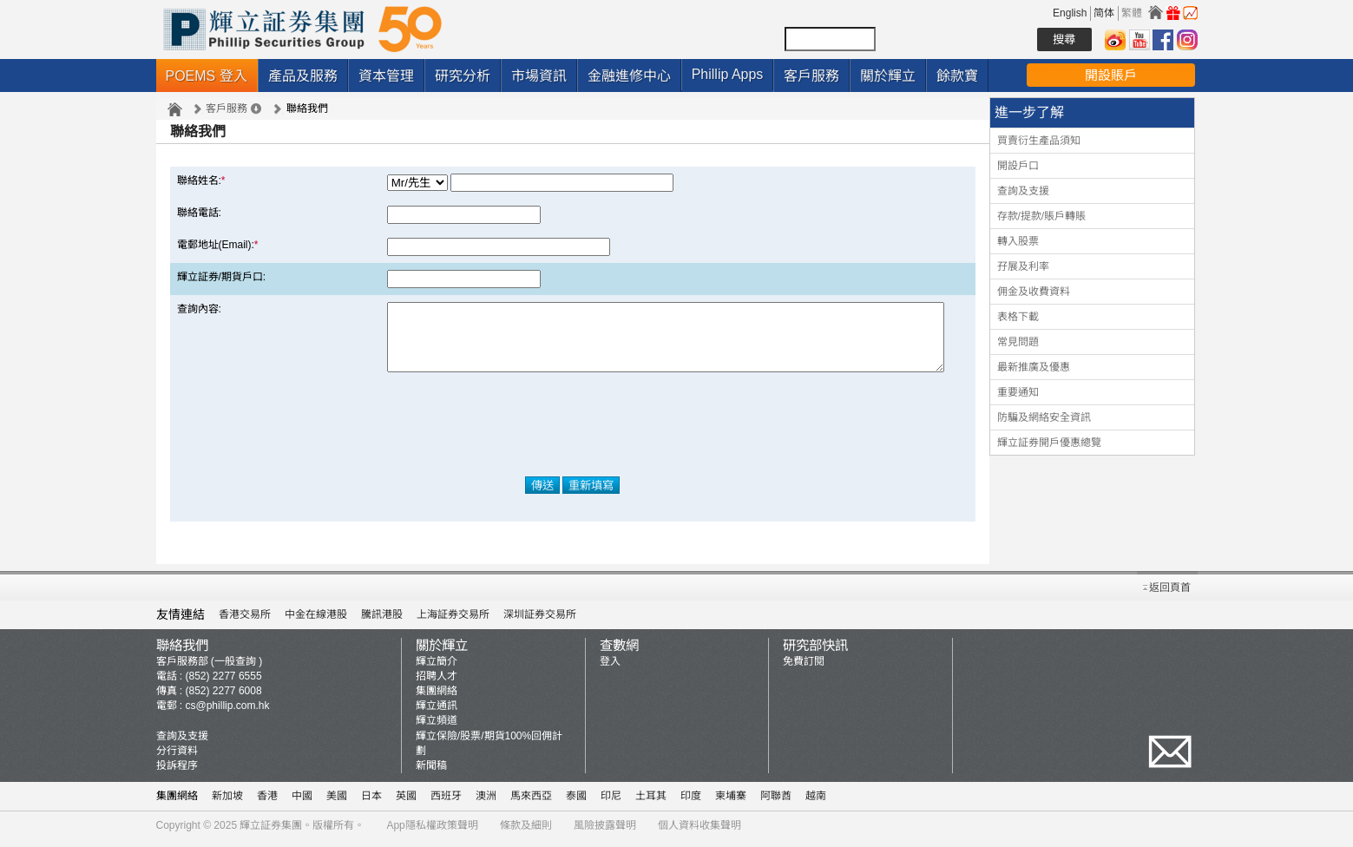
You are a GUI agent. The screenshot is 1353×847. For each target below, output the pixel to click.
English (1070, 13)
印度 (690, 803)
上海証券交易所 (453, 621)
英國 (406, 803)
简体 (1104, 13)
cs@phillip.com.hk (228, 713)
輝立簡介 (436, 668)
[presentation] (573, 437)
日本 (371, 803)
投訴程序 (177, 772)
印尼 (611, 803)
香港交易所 (245, 621)
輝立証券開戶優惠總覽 (1049, 443)
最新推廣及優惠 (1033, 367)
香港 (267, 803)
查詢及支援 (1023, 191)
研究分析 (462, 76)
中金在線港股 (316, 621)
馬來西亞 (531, 803)
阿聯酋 (775, 803)
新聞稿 (431, 772)
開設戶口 (1018, 166)
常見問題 (1018, 342)
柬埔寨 (730, 803)
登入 (610, 668)
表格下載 (1018, 317)
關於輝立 (888, 76)
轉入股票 (1018, 241)
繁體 (1131, 13)
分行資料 (177, 758)
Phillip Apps (728, 74)
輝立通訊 (436, 713)
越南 (815, 803)
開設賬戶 (1111, 75)
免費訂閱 (803, 668)
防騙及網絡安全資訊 (1044, 417)
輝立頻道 (436, 728)
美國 (336, 803)
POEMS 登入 (206, 76)
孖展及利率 (1023, 266)
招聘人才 (436, 683)
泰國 (576, 803)
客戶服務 (811, 76)
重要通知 (1018, 392)
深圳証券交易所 (539, 621)
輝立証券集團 (271, 832)
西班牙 (446, 803)
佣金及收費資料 (1033, 292)
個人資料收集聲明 (699, 832)
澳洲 (486, 803)
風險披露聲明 (605, 832)
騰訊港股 (382, 621)
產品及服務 (303, 76)
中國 (302, 803)
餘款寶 (957, 76)
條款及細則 (526, 832)
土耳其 (651, 803)
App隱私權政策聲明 (431, 832)
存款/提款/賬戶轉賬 (1042, 216)
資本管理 (386, 76)
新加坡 (227, 803)
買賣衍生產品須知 (1038, 141)
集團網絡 (436, 699)
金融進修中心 (629, 76)
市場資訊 (539, 76)
